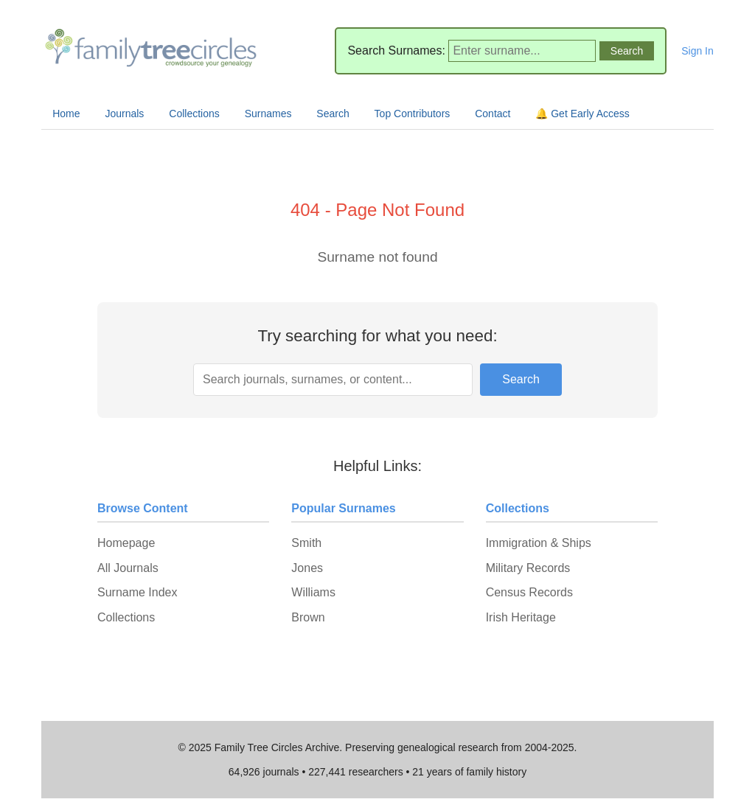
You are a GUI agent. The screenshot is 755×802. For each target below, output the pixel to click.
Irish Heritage (521, 617)
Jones (307, 568)
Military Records (528, 568)
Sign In (697, 51)
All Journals (128, 568)
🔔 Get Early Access (582, 113)
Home (66, 113)
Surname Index (137, 592)
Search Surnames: (396, 50)
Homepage (126, 543)
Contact (492, 113)
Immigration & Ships (538, 543)
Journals (124, 113)
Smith (306, 543)
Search (332, 113)
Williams (313, 592)
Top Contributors (412, 113)
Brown (307, 617)
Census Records (529, 592)
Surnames (268, 113)
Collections (194, 113)
